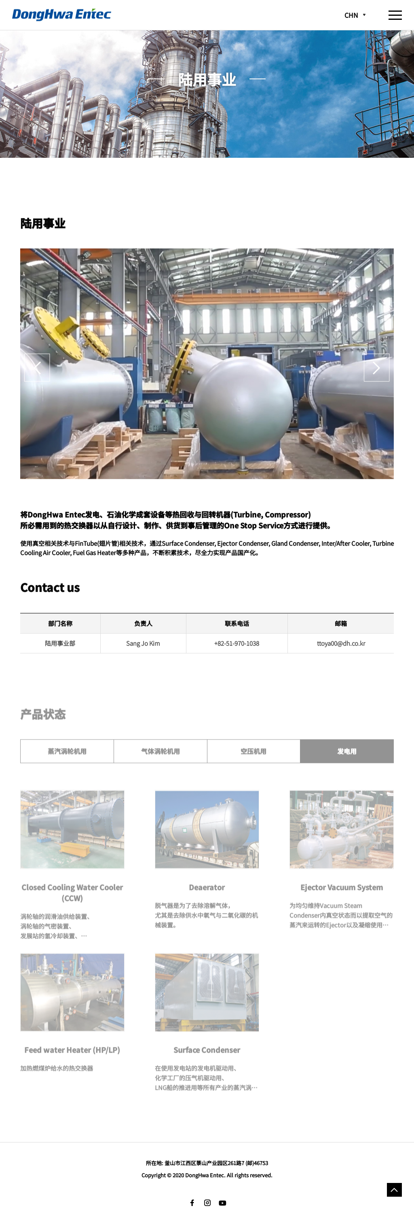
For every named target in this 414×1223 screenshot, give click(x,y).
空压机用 (253, 758)
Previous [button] (37, 371)
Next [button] (377, 371)
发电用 (347, 758)
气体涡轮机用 (160, 758)
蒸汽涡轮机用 (67, 758)
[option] (207, 371)
